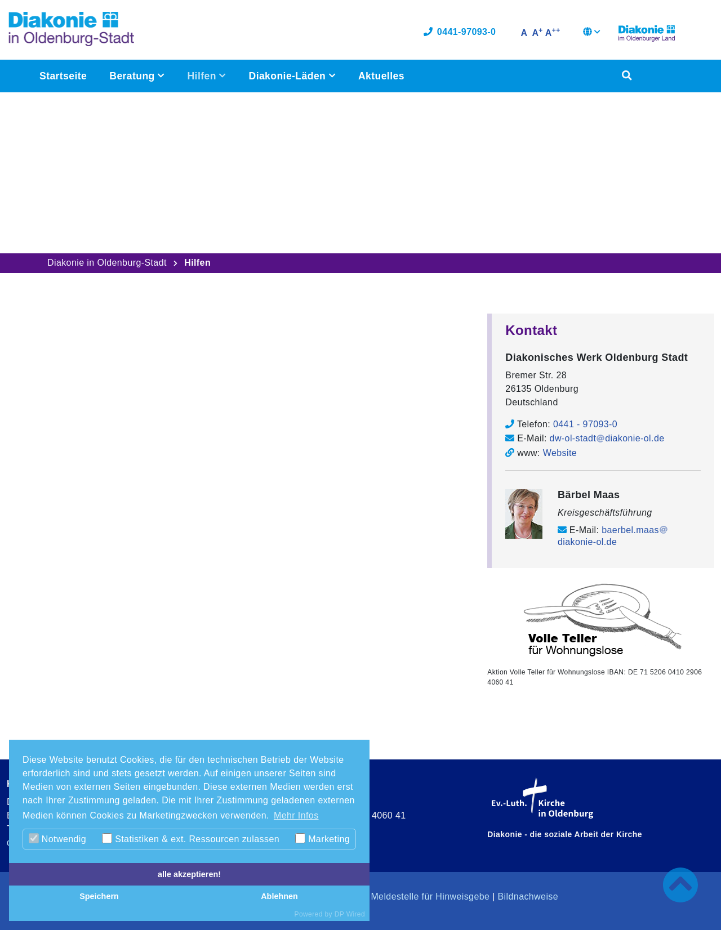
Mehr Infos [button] (296, 815)
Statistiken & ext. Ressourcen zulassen (190, 838)
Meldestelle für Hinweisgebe (430, 896)
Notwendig (57, 838)
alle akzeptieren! (189, 874)
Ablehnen (279, 896)
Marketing (322, 838)
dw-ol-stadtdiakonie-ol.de (607, 438)
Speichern (99, 896)
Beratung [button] (133, 76)
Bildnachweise (528, 896)
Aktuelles (381, 76)
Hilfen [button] (203, 76)
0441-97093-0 (460, 32)
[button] (591, 34)
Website (560, 452)
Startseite (63, 76)
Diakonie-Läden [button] (288, 76)
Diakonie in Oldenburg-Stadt (107, 262)
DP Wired (350, 914)
